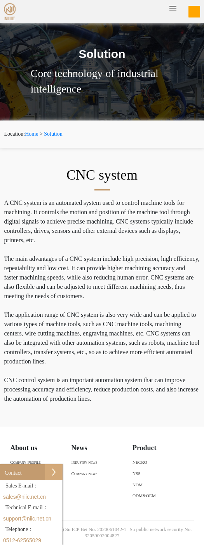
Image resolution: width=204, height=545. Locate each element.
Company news (84, 473)
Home (31, 134)
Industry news (84, 462)
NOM (138, 484)
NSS (137, 473)
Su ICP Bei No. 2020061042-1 (95, 529)
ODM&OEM (144, 495)
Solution (53, 134)
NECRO (140, 462)
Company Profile (25, 462)
